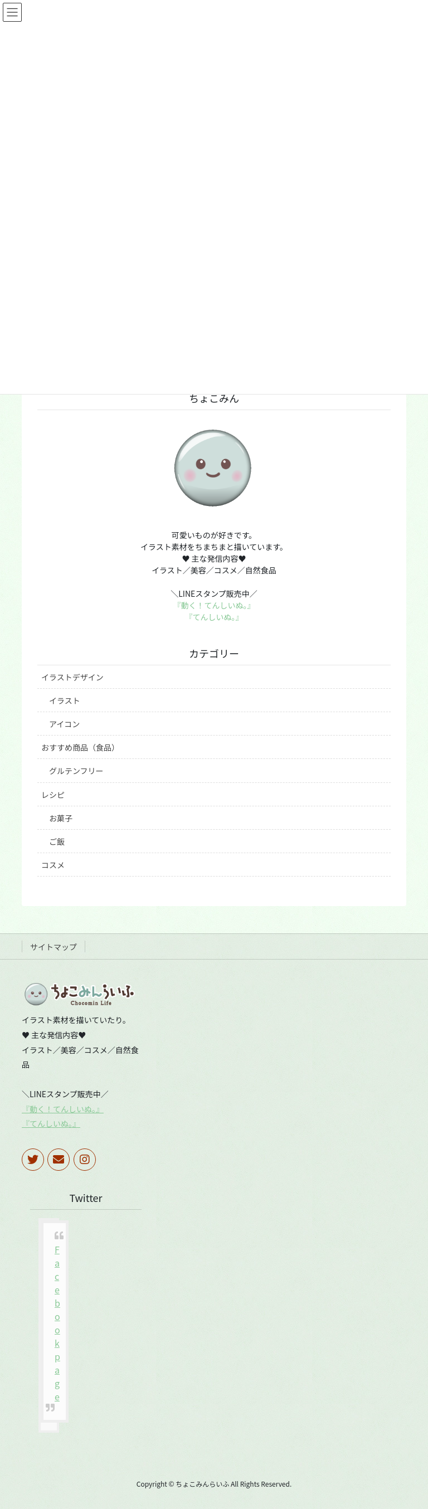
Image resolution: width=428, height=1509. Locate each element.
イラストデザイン (72, 677)
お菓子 (60, 818)
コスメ (53, 864)
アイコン (64, 723)
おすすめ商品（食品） (80, 747)
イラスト (64, 700)
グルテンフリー (76, 770)
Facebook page (57, 1323)
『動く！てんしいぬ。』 (214, 605)
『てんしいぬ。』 (214, 616)
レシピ (53, 794)
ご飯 (57, 841)
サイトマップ (53, 946)
